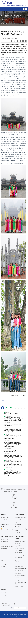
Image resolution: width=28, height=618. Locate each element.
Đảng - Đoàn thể (18, 522)
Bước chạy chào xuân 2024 (11, 413)
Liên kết (11, 608)
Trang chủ (4, 23)
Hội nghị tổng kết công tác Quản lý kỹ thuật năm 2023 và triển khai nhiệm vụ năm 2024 (12, 437)
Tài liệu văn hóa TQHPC (20, 541)
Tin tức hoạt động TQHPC (20, 517)
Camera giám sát (18, 580)
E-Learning (17, 577)
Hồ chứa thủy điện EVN (20, 575)
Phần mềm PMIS (18, 564)
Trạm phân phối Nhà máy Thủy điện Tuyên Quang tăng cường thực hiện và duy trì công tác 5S (13, 457)
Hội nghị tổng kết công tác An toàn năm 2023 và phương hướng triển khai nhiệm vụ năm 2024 (12, 431)
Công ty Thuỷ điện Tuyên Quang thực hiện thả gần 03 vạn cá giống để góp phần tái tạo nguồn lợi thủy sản (13, 419)
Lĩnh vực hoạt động (5, 522)
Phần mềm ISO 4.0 (19, 570)
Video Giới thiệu (18, 557)
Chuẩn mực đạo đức (19, 548)
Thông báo (4, 561)
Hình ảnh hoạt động (19, 555)
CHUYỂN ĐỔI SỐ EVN (19, 586)
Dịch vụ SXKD (4, 548)
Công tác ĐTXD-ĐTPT (5, 544)
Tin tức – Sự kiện (19, 514)
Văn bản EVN (3, 592)
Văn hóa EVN (17, 543)
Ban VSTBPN (17, 526)
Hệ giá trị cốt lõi (18, 546)
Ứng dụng (18, 561)
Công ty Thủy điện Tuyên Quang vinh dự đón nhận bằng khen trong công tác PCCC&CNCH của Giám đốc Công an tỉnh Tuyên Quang (12, 473)
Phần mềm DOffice (19, 566)
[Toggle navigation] (2, 9)
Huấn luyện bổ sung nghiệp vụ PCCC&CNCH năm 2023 (11, 450)
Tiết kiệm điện (18, 532)
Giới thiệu (3, 514)
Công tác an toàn (4, 541)
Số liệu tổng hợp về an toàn (7, 546)
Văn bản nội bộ (4, 595)
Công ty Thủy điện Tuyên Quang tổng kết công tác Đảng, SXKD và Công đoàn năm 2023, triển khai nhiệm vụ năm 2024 (12, 444)
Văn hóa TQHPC (18, 552)
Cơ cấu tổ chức (4, 519)
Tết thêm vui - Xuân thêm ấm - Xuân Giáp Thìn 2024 (13, 424)
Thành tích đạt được (5, 524)
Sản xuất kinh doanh (7, 536)
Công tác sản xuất (5, 539)
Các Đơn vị (3, 526)
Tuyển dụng (3, 564)
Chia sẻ (3, 400)
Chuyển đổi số (18, 524)
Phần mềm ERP (18, 573)
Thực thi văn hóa (18, 550)
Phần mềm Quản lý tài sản (20, 568)
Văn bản (3, 589)
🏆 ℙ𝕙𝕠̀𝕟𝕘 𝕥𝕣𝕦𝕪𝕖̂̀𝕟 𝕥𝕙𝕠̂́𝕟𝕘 (7, 529)
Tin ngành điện (18, 519)
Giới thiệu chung (4, 517)
